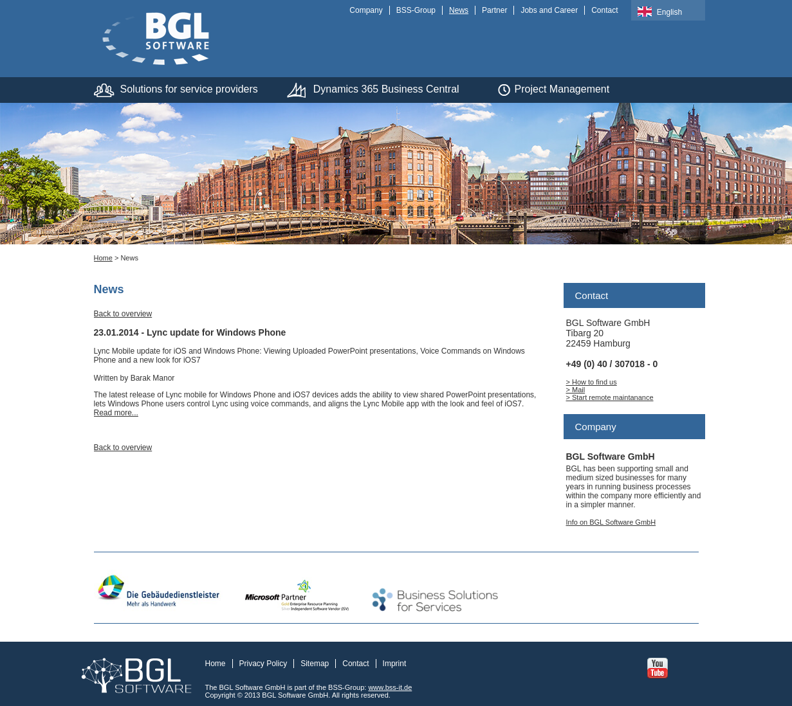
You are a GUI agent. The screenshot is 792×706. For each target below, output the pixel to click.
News (458, 10)
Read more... (116, 412)
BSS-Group (416, 10)
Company (365, 10)
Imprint (395, 663)
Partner (494, 10)
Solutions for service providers (189, 89)
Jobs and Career (549, 10)
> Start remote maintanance (610, 397)
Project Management (562, 89)
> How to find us (591, 382)
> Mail (575, 390)
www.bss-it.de (390, 687)
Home (103, 258)
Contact (604, 10)
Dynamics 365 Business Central (386, 89)
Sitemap (314, 663)
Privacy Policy (263, 663)
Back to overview (123, 313)
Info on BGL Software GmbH (611, 522)
